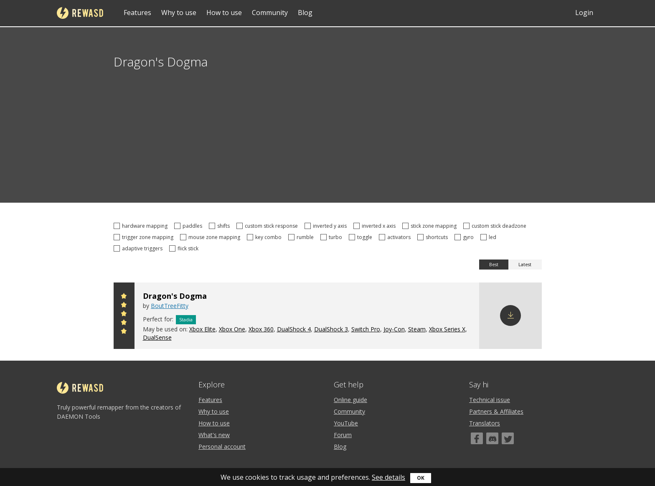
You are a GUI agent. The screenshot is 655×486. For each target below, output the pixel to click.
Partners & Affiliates (496, 411)
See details (388, 477)
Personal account (222, 446)
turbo (332, 237)
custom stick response (268, 225)
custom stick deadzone (496, 225)
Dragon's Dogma (175, 296)
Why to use (178, 12)
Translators (484, 423)
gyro (465, 237)
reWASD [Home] (80, 13)
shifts (220, 225)
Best (493, 264)
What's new (214, 435)
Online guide (350, 400)
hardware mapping (142, 225)
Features (137, 12)
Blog (305, 12)
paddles (189, 225)
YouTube (346, 423)
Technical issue (489, 400)
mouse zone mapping (211, 237)
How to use (224, 12)
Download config (510, 315)
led (489, 237)
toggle (362, 237)
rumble (302, 237)
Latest (524, 264)
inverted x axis (375, 225)
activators (396, 237)
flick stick (185, 248)
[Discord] (492, 438)
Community (270, 12)
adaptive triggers (139, 248)
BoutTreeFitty (169, 306)
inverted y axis (327, 225)
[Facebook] (477, 438)
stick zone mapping (430, 225)
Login (584, 12)
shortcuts (433, 237)
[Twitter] (508, 438)
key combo (265, 237)
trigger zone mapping (145, 237)
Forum (343, 435)
